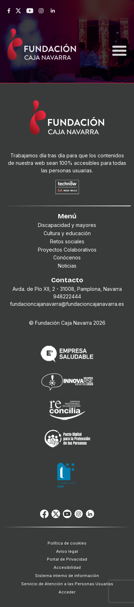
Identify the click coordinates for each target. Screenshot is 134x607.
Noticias (67, 266)
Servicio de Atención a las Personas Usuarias (67, 583)
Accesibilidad (67, 567)
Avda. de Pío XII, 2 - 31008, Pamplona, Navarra (67, 289)
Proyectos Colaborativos (67, 250)
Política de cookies (67, 543)
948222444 (67, 296)
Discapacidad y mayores (67, 225)
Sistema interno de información (67, 575)
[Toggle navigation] (119, 42)
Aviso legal (67, 551)
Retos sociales (67, 241)
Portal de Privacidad (67, 559)
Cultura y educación (67, 233)
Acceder (67, 592)
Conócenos (67, 257)
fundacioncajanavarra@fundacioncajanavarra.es (67, 304)
